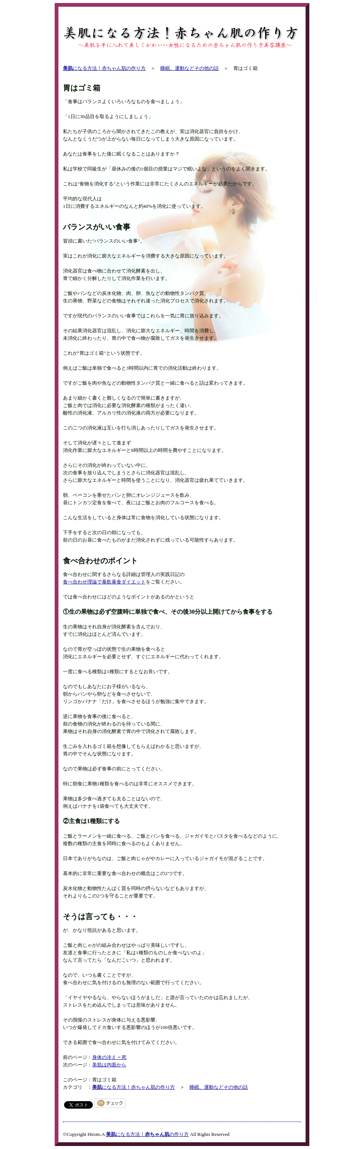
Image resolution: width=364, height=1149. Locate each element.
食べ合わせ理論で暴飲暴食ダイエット (104, 582)
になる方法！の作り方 (147, 1134)
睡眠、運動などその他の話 (189, 68)
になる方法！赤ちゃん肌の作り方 (104, 68)
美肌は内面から (109, 1065)
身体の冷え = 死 (109, 1057)
